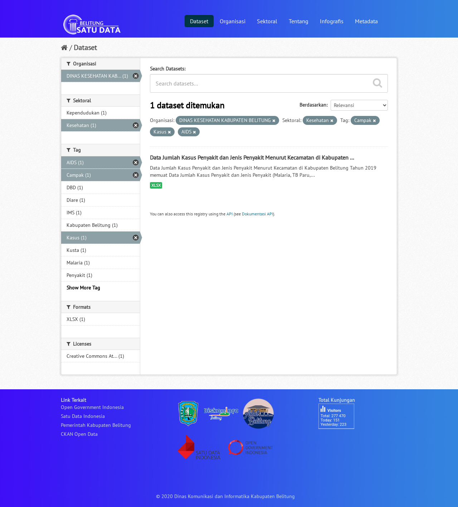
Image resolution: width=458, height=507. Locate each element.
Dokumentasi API (257, 213)
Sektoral (267, 21)
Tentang (298, 21)
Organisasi (232, 21)
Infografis (332, 21)
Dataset (199, 21)
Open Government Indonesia (92, 407)
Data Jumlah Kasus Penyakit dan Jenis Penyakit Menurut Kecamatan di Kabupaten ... (252, 157)
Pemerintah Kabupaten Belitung (96, 425)
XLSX (156, 185)
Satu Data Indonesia (83, 416)
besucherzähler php (339, 441)
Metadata (366, 21)
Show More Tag (83, 287)
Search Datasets (167, 68)
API (229, 213)
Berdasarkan (312, 105)
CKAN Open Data (79, 434)
